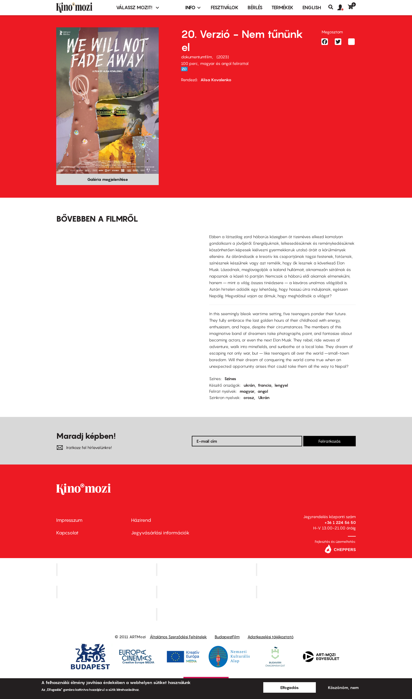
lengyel (281, 385)
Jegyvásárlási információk (160, 532)
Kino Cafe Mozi (206, 570)
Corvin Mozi (106, 570)
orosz (248, 397)
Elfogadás (289, 687)
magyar (247, 391)
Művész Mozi (306, 570)
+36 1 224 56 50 (340, 522)
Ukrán (264, 397)
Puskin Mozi (106, 592)
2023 (223, 56)
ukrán (249, 385)
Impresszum (69, 520)
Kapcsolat (67, 532)
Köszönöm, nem (343, 687)
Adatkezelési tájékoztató (270, 636)
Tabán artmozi (306, 592)
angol (263, 391)
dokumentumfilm (196, 56)
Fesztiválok (225, 7)
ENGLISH (311, 7)
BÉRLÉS (255, 7)
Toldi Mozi (206, 614)
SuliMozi (206, 592)
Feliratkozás (329, 441)
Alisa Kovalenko (215, 79)
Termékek (282, 7)
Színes (230, 378)
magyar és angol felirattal (224, 63)
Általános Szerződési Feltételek (178, 636)
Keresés (332, 7)
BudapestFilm (227, 636)
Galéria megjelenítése (107, 179)
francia (264, 385)
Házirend (141, 520)
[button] (342, 7)
